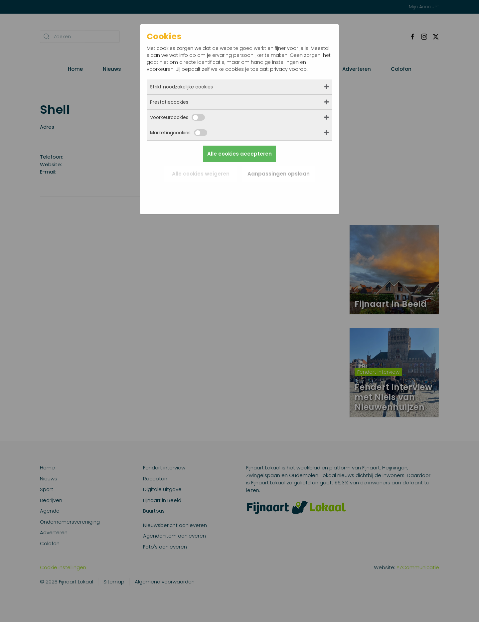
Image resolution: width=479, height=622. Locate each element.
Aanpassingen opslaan (278, 173)
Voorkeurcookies (177, 117)
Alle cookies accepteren (239, 153)
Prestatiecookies (169, 102)
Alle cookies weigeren (201, 173)
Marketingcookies (178, 132)
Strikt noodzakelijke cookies (181, 86)
